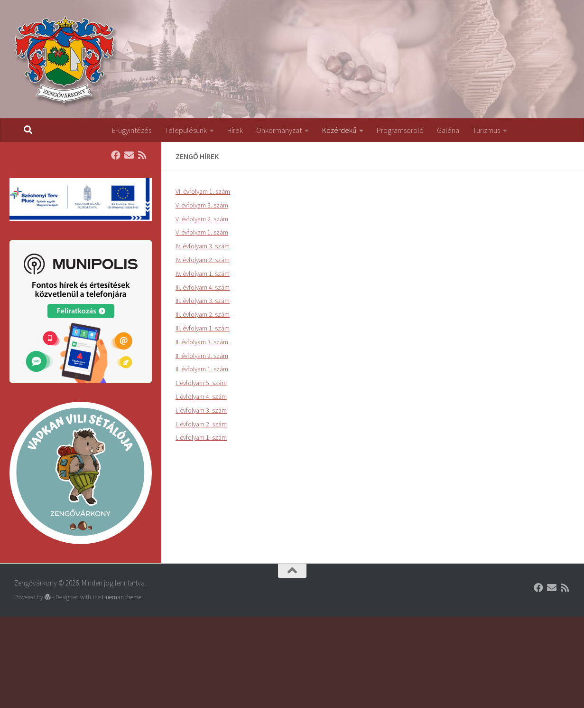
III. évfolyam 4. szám (203, 287)
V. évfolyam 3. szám (202, 205)
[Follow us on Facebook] (116, 155)
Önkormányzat (279, 130)
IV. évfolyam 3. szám (203, 246)
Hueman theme (121, 597)
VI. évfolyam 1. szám (203, 191)
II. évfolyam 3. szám (202, 342)
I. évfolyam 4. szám (201, 396)
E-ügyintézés (131, 130)
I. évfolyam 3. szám (201, 410)
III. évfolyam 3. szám (203, 300)
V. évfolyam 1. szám (202, 232)
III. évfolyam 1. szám (203, 328)
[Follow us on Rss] (142, 155)
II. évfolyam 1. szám (202, 369)
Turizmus (486, 130)
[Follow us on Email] (129, 155)
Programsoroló (400, 130)
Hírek (235, 130)
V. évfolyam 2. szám (202, 219)
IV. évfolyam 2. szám (203, 259)
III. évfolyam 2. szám (203, 314)
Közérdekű (339, 130)
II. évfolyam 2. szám (202, 355)
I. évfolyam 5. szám (201, 382)
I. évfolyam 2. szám (201, 424)
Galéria (448, 130)
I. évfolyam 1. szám (201, 437)
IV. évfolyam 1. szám (203, 273)
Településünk (186, 130)
